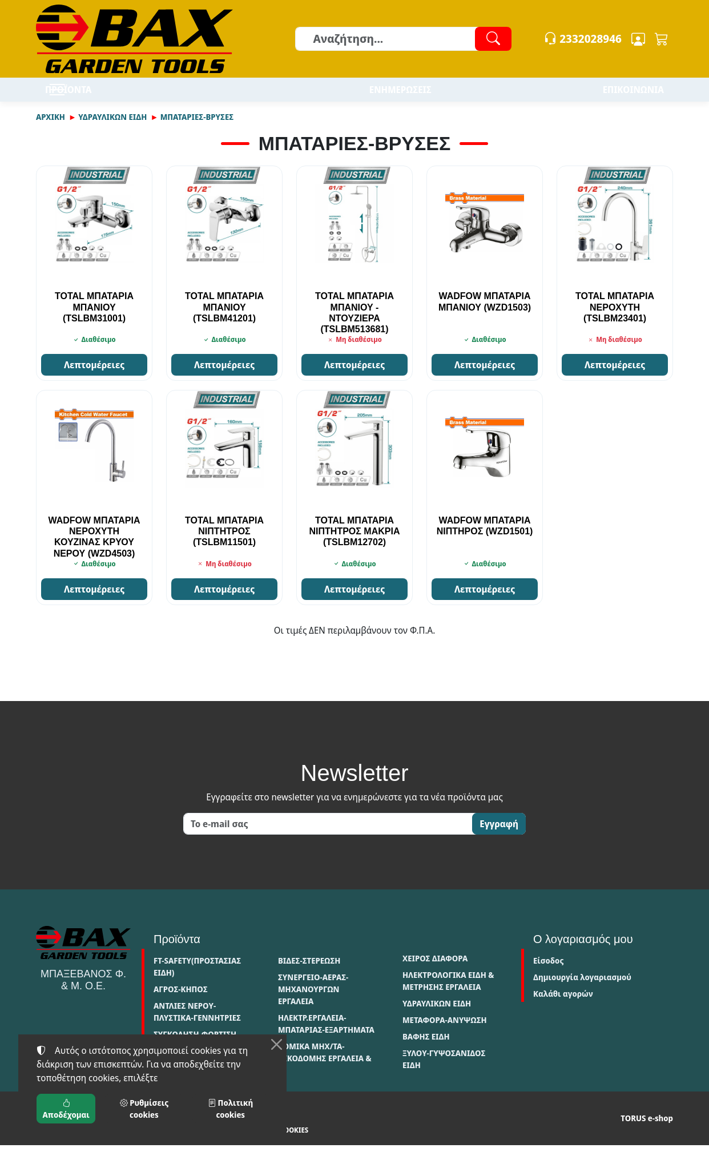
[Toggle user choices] (638, 38)
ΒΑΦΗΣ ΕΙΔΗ (426, 1051)
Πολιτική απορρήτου (124, 1145)
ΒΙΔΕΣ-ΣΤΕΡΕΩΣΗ (309, 975)
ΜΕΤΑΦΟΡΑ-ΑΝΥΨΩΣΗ (444, 1034)
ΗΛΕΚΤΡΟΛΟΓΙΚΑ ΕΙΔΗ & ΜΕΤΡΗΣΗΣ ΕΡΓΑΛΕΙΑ (448, 995)
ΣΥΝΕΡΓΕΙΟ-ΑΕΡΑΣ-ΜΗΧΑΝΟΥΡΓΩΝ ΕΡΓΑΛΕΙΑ (313, 1003)
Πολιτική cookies (198, 1145)
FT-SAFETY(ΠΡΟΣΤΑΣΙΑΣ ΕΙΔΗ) (197, 981)
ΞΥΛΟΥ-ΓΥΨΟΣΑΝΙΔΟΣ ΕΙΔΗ (443, 1073)
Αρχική (50, 131)
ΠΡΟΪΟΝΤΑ (101, 96)
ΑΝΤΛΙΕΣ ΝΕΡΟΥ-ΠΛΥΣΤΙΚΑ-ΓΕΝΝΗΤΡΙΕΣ (197, 1026)
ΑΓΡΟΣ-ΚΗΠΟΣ (181, 1003)
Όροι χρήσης (58, 1145)
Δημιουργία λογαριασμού (582, 991)
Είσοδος (548, 975)
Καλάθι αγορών (563, 1008)
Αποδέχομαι (66, 1108)
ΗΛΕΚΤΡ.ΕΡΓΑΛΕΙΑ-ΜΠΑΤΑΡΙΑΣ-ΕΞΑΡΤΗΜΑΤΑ (326, 1038)
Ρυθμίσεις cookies (269, 1145)
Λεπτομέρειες (94, 379)
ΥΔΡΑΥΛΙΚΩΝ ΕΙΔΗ (112, 131)
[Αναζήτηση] (402, 39)
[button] (661, 39)
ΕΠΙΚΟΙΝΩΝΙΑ (633, 97)
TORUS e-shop (647, 1132)
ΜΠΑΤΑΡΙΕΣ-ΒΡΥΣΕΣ (196, 131)
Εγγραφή (499, 838)
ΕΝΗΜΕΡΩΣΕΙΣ (400, 97)
